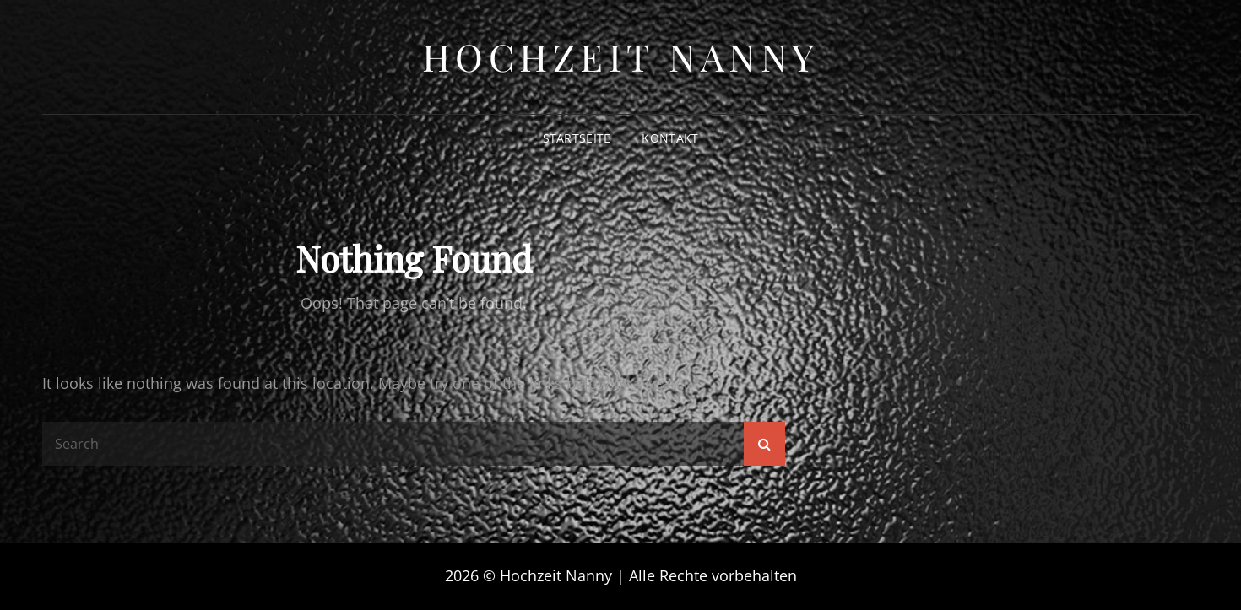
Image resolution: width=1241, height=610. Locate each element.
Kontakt (670, 138)
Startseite (577, 138)
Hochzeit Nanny (621, 56)
